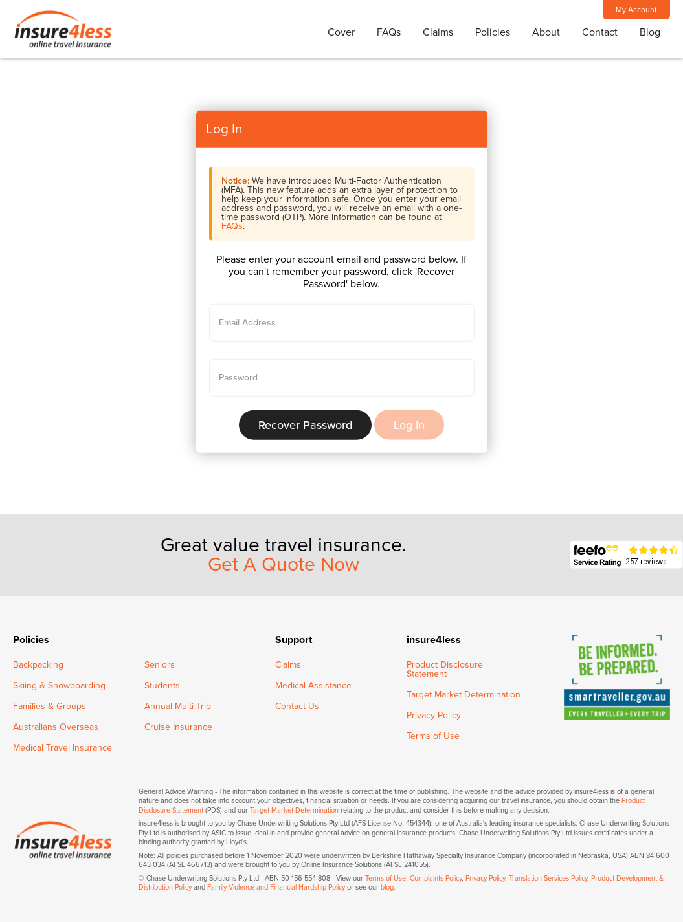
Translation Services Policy (548, 878)
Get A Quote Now (283, 564)
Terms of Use (433, 735)
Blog (650, 32)
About (546, 32)
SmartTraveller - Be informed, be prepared (617, 677)
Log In (409, 424)
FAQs (389, 32)
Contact (600, 32)
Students (162, 685)
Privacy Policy (434, 715)
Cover (341, 32)
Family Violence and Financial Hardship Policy (276, 887)
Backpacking (38, 664)
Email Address (247, 322)
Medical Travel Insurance (62, 747)
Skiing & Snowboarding (59, 685)
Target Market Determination (464, 694)
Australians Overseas (55, 726)
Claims (438, 32)
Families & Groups (49, 706)
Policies (492, 32)
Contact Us (297, 706)
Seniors (159, 664)
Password (238, 377)
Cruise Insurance (178, 726)
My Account (636, 9)
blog (387, 887)
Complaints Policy (436, 878)
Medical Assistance (313, 685)
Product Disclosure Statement (445, 669)
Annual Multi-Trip (177, 706)
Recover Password (305, 424)
